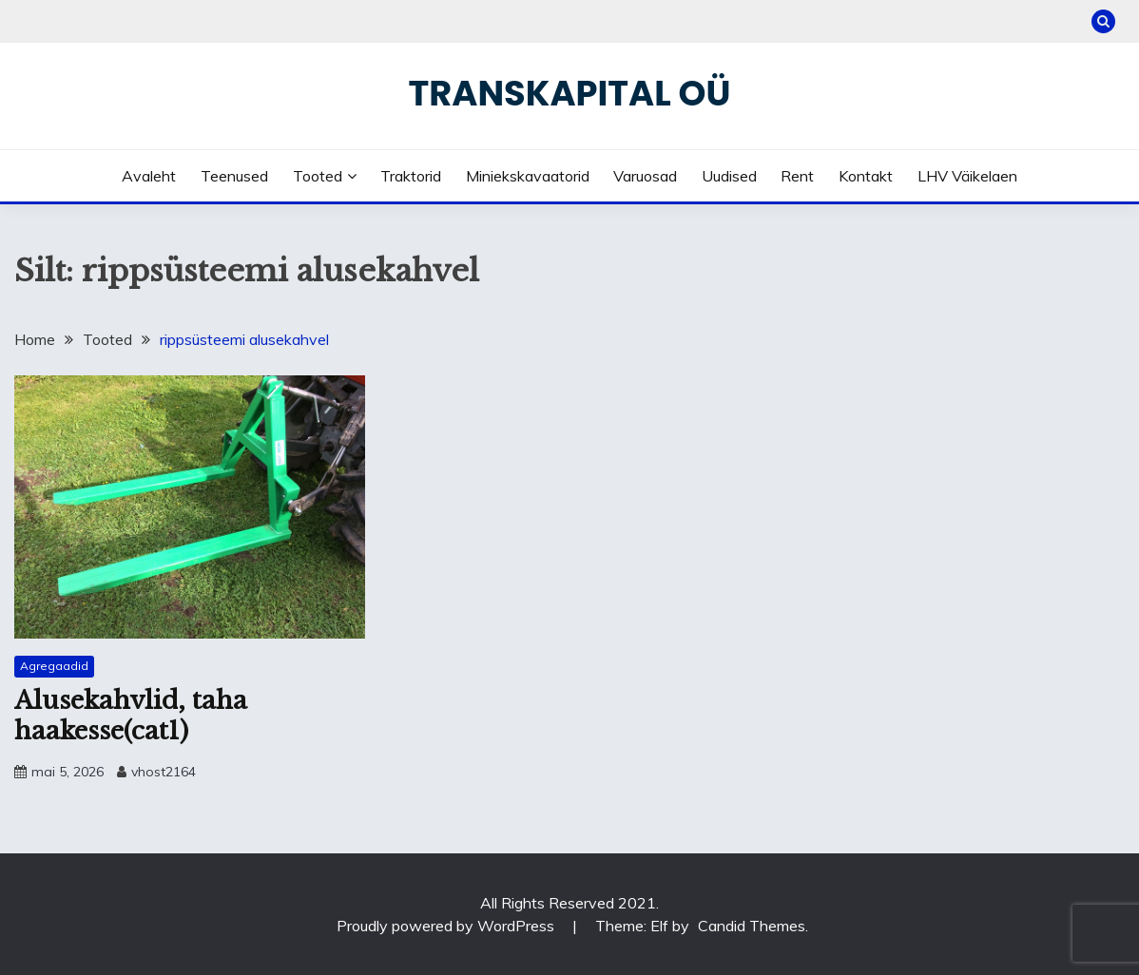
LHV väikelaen (967, 175)
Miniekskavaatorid (527, 175)
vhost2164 (163, 771)
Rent (797, 175)
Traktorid (410, 175)
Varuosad (645, 175)
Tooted (317, 175)
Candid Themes (751, 925)
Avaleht (149, 175)
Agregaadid (54, 666)
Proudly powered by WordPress (447, 925)
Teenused (234, 175)
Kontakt (866, 175)
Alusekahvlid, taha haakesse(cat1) (130, 716)
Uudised (729, 175)
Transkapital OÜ (570, 93)
